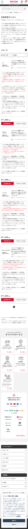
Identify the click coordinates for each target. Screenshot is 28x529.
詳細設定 (18, 516)
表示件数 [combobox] (6, 55)
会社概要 (4, 483)
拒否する (14, 524)
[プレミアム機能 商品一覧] (8, 12)
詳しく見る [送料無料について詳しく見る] (9, 351)
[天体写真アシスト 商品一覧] (17, 12)
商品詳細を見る (7, 123)
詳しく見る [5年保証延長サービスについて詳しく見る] (9, 370)
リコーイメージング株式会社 (9, 479)
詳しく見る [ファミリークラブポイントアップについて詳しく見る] (9, 388)
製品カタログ (5, 469)
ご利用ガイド (5, 454)
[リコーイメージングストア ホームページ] (2, 12)
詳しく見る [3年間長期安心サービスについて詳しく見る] (22, 351)
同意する (14, 520)
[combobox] (20, 55)
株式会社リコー (5, 487)
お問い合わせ (5, 462)
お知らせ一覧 (5, 450)
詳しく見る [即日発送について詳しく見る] (22, 370)
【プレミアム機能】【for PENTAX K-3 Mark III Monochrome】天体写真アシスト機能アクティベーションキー (18, 251)
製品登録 (4, 466)
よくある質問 (5, 458)
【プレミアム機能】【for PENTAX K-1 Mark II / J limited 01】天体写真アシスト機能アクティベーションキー (18, 134)
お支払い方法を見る (20, 435)
